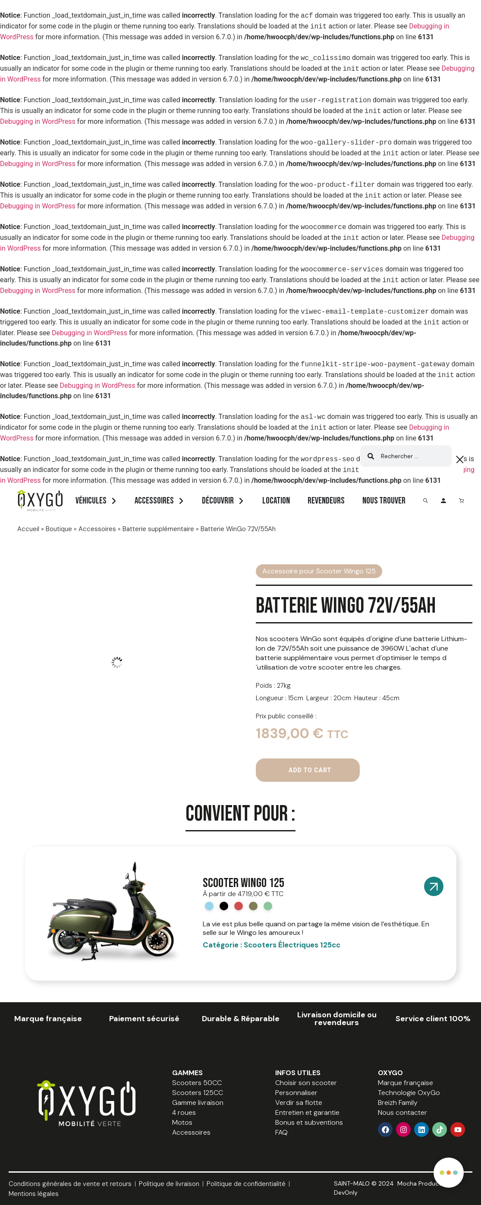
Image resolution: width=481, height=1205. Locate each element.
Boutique (59, 529)
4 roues (184, 1112)
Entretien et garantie (307, 1112)
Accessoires (154, 500)
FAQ (281, 1132)
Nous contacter (402, 1112)
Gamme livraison (197, 1102)
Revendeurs (326, 500)
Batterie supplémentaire (158, 529)
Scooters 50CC (197, 1082)
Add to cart (310, 770)
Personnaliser (296, 1092)
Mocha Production (423, 1183)
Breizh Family (398, 1102)
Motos (182, 1122)
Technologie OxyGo (409, 1092)
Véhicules (91, 500)
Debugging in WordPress (37, 121)
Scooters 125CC (197, 1092)
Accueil (28, 529)
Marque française (405, 1082)
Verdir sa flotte (298, 1102)
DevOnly (346, 1192)
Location (276, 500)
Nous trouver (384, 500)
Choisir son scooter (306, 1082)
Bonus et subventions (309, 1122)
